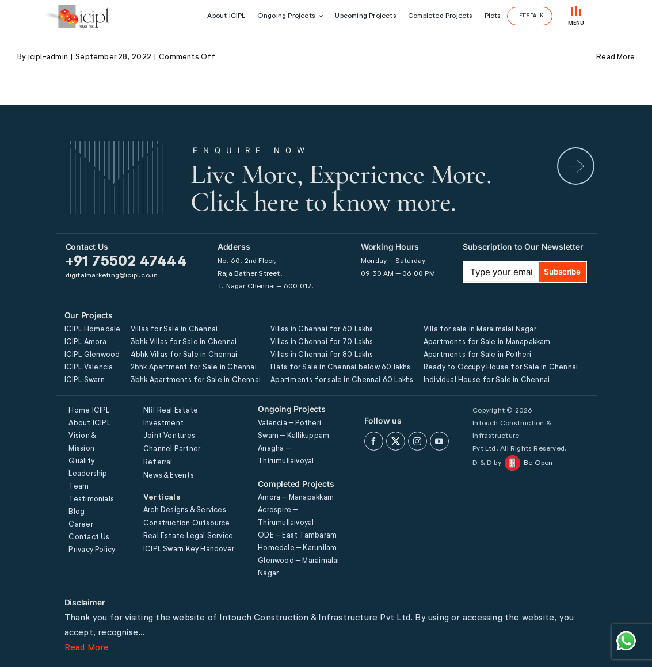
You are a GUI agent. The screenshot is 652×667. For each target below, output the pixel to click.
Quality (81, 461)
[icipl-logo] (76, 16)
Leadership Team (87, 480)
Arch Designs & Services (184, 510)
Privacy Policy (91, 550)
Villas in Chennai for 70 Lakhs (321, 342)
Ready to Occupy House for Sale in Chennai (501, 367)
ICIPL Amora (85, 342)
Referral (158, 462)
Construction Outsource (186, 523)
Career (80, 524)
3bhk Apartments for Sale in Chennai (196, 380)
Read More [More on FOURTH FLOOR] (615, 57)
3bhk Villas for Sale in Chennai (184, 342)
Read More (86, 647)
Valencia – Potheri (289, 423)
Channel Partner (171, 449)
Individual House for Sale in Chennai (487, 380)
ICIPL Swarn (84, 380)
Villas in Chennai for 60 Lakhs (321, 329)
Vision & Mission (82, 442)
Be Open (538, 463)
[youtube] (439, 441)
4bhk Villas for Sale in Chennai (184, 355)
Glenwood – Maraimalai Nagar (298, 567)
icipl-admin (48, 57)
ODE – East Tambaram (297, 535)
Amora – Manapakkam (296, 497)
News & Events (168, 475)
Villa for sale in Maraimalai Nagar (480, 329)
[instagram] (417, 441)
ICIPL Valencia (88, 367)
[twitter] (395, 441)
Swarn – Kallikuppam (293, 436)
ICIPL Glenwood (92, 355)
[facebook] (373, 441)
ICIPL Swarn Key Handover (188, 549)
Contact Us (88, 537)
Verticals (161, 497)
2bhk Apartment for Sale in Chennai (194, 367)
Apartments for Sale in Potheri (477, 355)
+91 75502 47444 (126, 262)
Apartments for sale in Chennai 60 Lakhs (341, 380)
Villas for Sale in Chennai (174, 329)
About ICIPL (89, 423)
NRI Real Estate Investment (170, 417)
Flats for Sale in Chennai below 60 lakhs (340, 367)
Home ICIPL (88, 410)
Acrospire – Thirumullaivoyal (286, 516)
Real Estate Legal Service (188, 536)
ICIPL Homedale (92, 329)
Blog (76, 512)
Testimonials (91, 499)
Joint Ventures (169, 436)
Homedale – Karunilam (297, 548)
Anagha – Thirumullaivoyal (286, 455)
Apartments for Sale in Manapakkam (487, 342)
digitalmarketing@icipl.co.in (112, 275)
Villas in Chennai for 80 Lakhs (321, 355)
